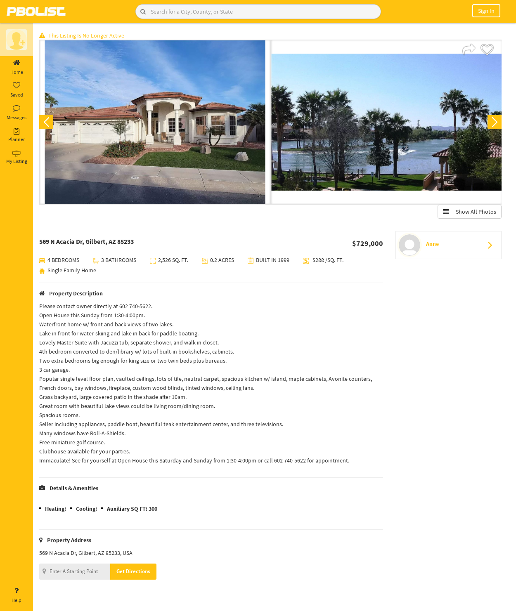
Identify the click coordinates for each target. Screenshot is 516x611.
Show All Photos (469, 211)
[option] (154, 122)
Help (16, 595)
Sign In (486, 10)
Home (16, 67)
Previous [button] (46, 122)
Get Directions (133, 571)
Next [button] (495, 122)
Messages (16, 112)
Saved (16, 90)
